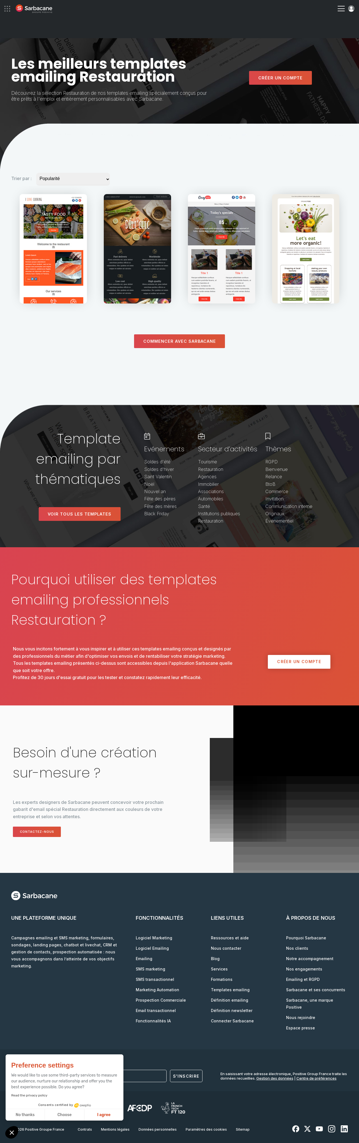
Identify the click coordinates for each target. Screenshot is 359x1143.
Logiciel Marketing (154, 937)
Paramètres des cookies (206, 1129)
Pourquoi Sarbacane (306, 937)
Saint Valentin (158, 476)
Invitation (274, 499)
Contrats (85, 1129)
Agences (207, 476)
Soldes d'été (157, 462)
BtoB (270, 484)
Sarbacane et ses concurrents (315, 989)
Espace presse (300, 1027)
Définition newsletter (231, 1010)
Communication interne (288, 506)
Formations (222, 979)
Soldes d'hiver (159, 469)
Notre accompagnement (309, 958)
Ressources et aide (230, 937)
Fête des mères (160, 506)
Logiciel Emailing (152, 948)
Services (219, 969)
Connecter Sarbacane (232, 1020)
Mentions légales (115, 1129)
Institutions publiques (219, 513)
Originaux (274, 513)
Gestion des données (274, 1078)
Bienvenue (276, 469)
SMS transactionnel (155, 979)
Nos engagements (304, 969)
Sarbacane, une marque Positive (309, 1003)
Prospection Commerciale (161, 1000)
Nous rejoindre (300, 1017)
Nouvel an (155, 491)
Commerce (276, 491)
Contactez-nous (41, 831)
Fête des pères (160, 499)
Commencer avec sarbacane (179, 341)
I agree (51, 1114)
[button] (12, 1133)
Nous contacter (226, 948)
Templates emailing (230, 989)
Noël (149, 484)
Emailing (144, 958)
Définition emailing (229, 1000)
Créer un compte (280, 77)
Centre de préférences (316, 1078)
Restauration (210, 469)
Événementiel (279, 521)
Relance (273, 476)
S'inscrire (186, 1076)
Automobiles (210, 499)
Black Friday (156, 513)
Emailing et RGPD (303, 979)
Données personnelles (158, 1129)
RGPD (271, 462)
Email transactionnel (156, 1010)
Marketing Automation (157, 989)
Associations (211, 491)
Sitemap (243, 1129)
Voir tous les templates (79, 514)
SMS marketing (150, 969)
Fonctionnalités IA (153, 1020)
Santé (204, 506)
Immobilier (208, 484)
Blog (215, 958)
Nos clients (297, 948)
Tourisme (207, 462)
